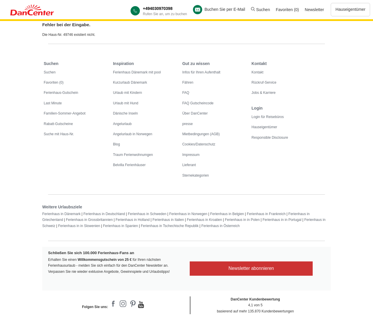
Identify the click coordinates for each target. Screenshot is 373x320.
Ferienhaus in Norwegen (188, 214)
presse (187, 124)
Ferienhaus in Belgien (227, 214)
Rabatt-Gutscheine (58, 124)
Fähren (187, 82)
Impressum (190, 155)
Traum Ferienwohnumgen (133, 155)
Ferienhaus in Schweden (147, 214)
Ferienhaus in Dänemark (61, 214)
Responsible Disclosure (269, 138)
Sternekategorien (195, 175)
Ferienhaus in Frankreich (266, 214)
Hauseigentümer (350, 9)
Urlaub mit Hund (125, 103)
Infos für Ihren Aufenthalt (201, 72)
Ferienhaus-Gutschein (61, 93)
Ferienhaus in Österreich (220, 226)
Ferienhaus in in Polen (242, 220)
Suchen (260, 9)
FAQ (185, 93)
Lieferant (189, 165)
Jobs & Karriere (263, 93)
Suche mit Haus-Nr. (59, 134)
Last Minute (53, 103)
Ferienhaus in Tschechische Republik (169, 226)
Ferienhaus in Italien (168, 220)
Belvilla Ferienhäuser (129, 165)
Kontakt (257, 72)
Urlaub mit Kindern (127, 93)
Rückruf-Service (263, 82)
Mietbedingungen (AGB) (201, 134)
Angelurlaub (122, 124)
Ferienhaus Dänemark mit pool (137, 72)
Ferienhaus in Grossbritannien (89, 220)
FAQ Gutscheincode (197, 103)
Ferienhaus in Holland (133, 220)
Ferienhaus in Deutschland (104, 214)
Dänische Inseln (125, 113)
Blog (116, 144)
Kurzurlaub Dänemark (130, 82)
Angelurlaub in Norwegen (132, 134)
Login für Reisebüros (267, 117)
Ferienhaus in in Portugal (282, 220)
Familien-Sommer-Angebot (64, 113)
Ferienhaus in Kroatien (204, 220)
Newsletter (314, 9)
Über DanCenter (194, 113)
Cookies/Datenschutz (198, 144)
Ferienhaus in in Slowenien (79, 226)
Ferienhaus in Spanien (120, 226)
